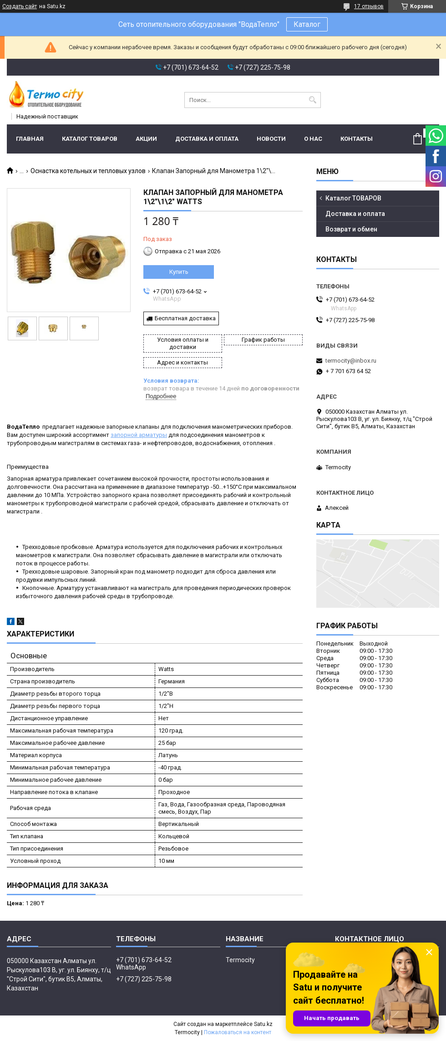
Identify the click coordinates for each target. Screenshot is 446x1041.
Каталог (307, 24)
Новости (271, 138)
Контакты (356, 138)
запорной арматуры (139, 434)
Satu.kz (263, 1024)
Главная (30, 138)
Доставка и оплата (206, 138)
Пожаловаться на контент (237, 1032)
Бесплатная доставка (185, 318)
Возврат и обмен (351, 229)
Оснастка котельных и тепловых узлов (88, 170)
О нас (313, 138)
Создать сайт (19, 6)
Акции (146, 138)
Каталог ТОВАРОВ (89, 138)
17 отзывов (369, 6)
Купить (178, 271)
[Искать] (313, 100)
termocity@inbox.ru (350, 360)
